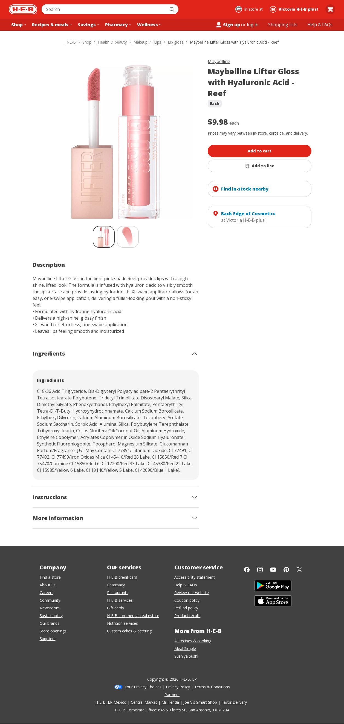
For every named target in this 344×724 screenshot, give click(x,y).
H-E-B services (120, 600)
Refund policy (186, 608)
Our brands (49, 623)
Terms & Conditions (212, 686)
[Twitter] (299, 570)
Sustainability (51, 615)
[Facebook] (247, 570)
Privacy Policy (178, 686)
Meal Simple (185, 648)
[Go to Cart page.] (330, 9)
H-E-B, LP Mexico (110, 702)
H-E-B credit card (122, 577)
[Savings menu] (87, 24)
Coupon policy (187, 600)
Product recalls (187, 615)
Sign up (227, 24)
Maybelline (219, 61)
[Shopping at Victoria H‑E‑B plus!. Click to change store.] (294, 9)
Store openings (53, 631)
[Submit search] (172, 9)
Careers (46, 592)
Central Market (144, 702)
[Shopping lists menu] (282, 24)
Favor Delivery (234, 702)
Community (50, 600)
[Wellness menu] (149, 24)
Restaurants (117, 592)
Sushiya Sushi (186, 656)
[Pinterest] (286, 570)
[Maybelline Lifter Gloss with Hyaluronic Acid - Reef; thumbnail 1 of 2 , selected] (104, 237)
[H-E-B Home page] (23, 9)
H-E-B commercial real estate (133, 615)
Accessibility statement (194, 577)
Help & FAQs (185, 584)
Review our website (191, 592)
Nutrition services (122, 623)
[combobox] (104, 9)
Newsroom (50, 608)
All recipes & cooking (192, 640)
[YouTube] (273, 570)
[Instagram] (260, 570)
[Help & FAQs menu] (320, 24)
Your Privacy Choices (143, 686)
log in (252, 25)
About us (48, 584)
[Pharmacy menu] (117, 24)
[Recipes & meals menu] (51, 24)
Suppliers (48, 638)
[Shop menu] (18, 24)
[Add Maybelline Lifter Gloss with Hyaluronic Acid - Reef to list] (259, 166)
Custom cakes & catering (129, 631)
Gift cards (115, 608)
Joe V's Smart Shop (200, 702)
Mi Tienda (170, 702)
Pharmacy (116, 584)
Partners (172, 694)
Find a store (50, 577)
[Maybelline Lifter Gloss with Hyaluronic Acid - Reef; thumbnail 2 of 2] (128, 237)
